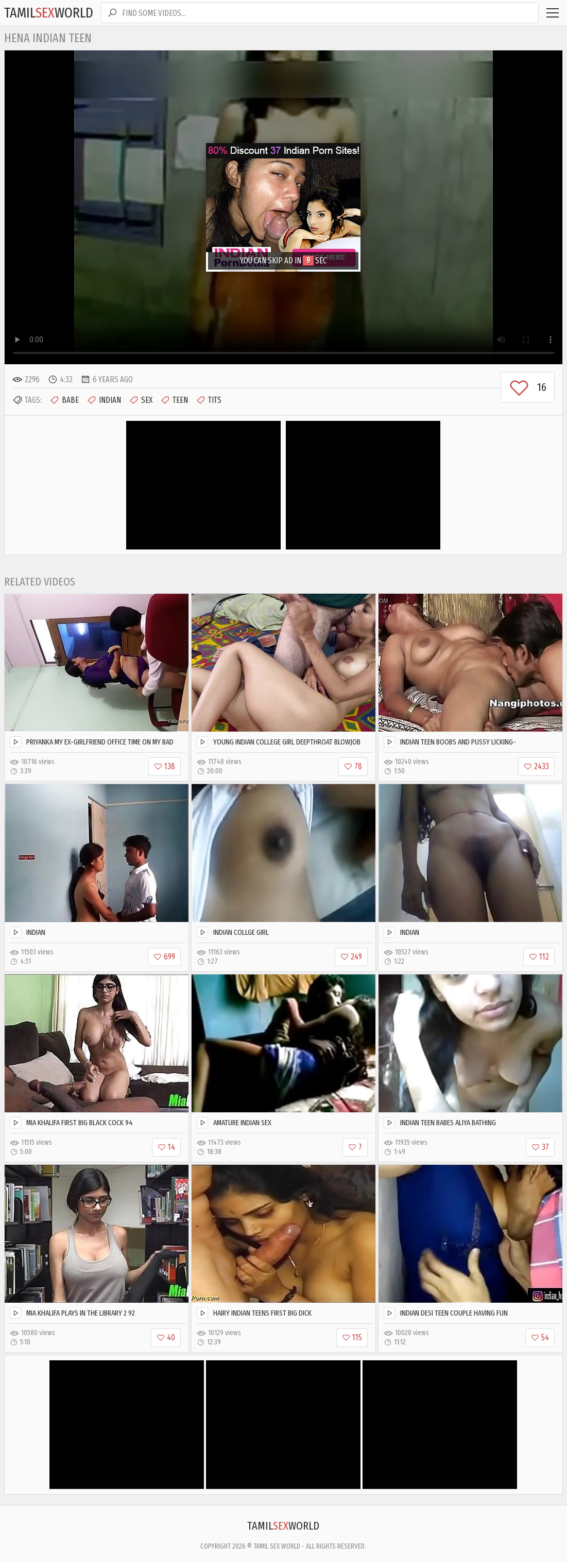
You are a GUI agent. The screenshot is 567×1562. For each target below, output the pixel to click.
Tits (208, 400)
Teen (174, 400)
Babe (64, 400)
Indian (104, 400)
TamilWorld (48, 12)
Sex (140, 400)
